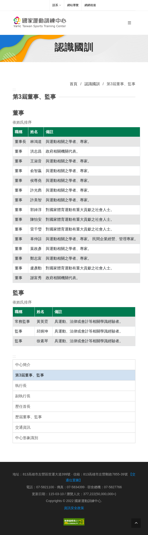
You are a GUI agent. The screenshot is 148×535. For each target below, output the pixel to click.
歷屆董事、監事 (28, 417)
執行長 (21, 386)
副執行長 (22, 396)
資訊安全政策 (74, 508)
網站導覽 (73, 5)
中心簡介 (22, 365)
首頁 (73, 84)
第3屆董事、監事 (29, 375)
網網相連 (90, 5)
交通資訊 (22, 427)
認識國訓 (92, 84)
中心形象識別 (26, 438)
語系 (56, 5)
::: (14, 356)
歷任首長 (22, 406)
